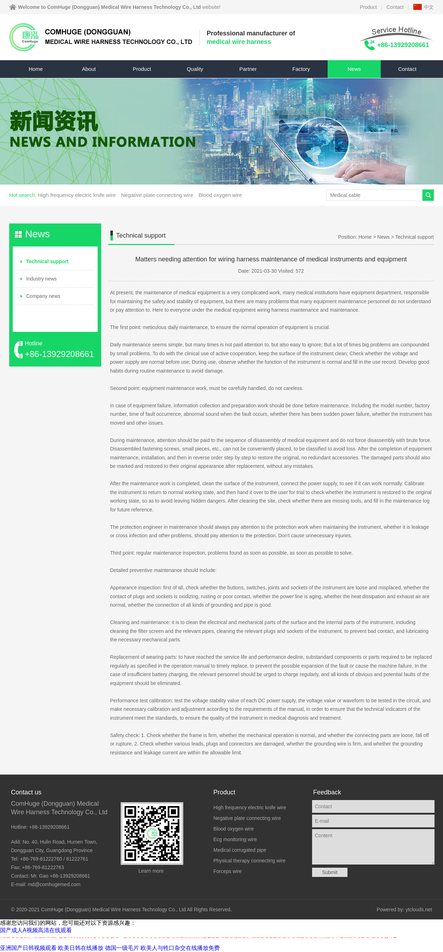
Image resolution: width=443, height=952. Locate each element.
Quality (195, 69)
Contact (394, 7)
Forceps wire (227, 871)
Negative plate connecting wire (157, 195)
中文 (429, 7)
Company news (43, 296)
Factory (301, 69)
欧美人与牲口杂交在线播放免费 (180, 948)
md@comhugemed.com (54, 884)
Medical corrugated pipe (239, 850)
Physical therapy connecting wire (249, 860)
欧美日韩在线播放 (80, 948)
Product (368, 7)
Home (36, 69)
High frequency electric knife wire (77, 195)
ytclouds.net (418, 909)
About (89, 69)
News (354, 69)
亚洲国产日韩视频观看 (28, 948)
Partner (248, 69)
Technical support (47, 261)
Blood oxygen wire (220, 195)
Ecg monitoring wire (235, 839)
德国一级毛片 (122, 948)
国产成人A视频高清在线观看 (36, 930)
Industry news (41, 279)
